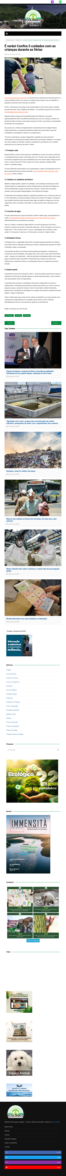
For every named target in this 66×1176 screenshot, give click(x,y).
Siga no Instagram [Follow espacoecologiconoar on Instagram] (33, 940)
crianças (10, 315)
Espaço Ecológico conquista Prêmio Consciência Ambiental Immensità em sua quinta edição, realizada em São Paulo (29, 372)
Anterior (10, 323)
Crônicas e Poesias (12, 678)
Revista (7, 1131)
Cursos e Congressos (12, 682)
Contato (7, 1147)
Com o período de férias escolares (16, 98)
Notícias (8, 718)
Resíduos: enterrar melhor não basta (20, 471)
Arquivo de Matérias (11, 1143)
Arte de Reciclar (11, 674)
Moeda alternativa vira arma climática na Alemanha (26, 619)
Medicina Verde (11, 714)
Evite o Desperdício (12, 706)
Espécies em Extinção (13, 702)
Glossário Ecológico (10, 1139)
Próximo (55, 323)
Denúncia (9, 686)
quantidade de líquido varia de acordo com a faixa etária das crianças (32, 218)
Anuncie (7, 1135)
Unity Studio (55, 1122)
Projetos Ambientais (12, 726)
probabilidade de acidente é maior (17, 112)
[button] (20, 899)
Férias (27, 315)
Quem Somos (9, 1127)
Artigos (8, 670)
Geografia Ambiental (12, 710)
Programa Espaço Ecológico (14, 734)
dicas (19, 315)
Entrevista (9, 698)
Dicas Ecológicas (11, 690)
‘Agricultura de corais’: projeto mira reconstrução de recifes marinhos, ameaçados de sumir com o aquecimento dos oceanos (32, 422)
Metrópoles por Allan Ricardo (18, 309)
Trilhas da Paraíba (11, 730)
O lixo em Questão (12, 722)
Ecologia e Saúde (11, 694)
